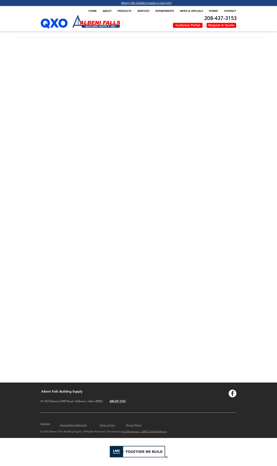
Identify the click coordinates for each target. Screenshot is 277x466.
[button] (124, 11)
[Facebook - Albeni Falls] (232, 393)
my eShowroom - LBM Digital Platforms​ (144, 431)
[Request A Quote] (221, 25)
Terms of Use (107, 425)
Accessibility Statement (73, 425)
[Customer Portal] (188, 25)
